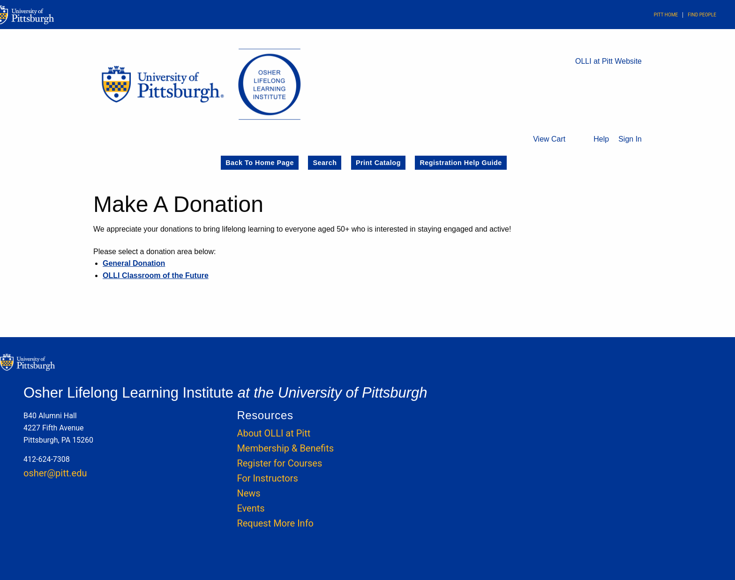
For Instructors (267, 478)
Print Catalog (378, 162)
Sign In (630, 139)
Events (250, 508)
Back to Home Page (259, 162)
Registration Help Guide (461, 162)
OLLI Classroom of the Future (156, 275)
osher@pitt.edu (55, 473)
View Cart (549, 139)
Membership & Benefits (285, 448)
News (248, 493)
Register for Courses (279, 463)
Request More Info (275, 523)
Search (325, 162)
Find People (702, 14)
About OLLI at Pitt (273, 433)
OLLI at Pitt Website (608, 61)
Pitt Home (666, 14)
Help (601, 139)
